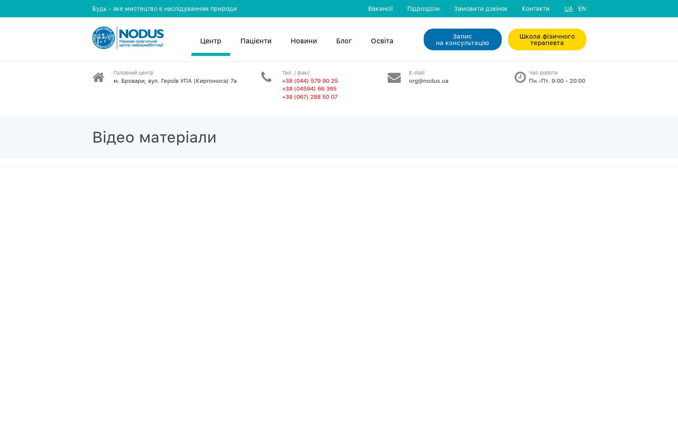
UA (568, 8)
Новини (304, 41)
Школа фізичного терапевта (547, 39)
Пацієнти (256, 41)
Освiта (382, 41)
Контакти (536, 8)
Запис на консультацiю (462, 39)
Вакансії (380, 8)
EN (582, 8)
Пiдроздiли (423, 8)
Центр (210, 41)
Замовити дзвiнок (481, 8)
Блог (344, 41)
